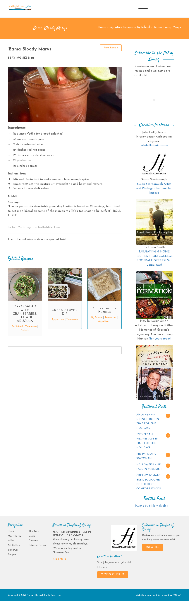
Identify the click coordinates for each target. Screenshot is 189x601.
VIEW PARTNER (112, 574)
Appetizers (58, 319)
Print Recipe (111, 47)
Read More (59, 559)
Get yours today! (160, 338)
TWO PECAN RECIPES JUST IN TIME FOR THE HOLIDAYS (147, 441)
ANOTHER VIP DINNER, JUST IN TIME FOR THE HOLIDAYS (147, 421)
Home (102, 27)
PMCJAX (177, 595)
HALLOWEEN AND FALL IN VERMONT (149, 467)
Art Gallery (14, 545)
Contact (33, 540)
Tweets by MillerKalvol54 (151, 506)
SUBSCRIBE (152, 547)
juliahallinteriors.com (154, 145)
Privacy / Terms (37, 545)
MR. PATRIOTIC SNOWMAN (146, 456)
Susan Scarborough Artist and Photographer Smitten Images (154, 188)
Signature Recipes (121, 27)
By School (143, 27)
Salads (25, 330)
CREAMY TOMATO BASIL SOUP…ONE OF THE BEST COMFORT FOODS (148, 482)
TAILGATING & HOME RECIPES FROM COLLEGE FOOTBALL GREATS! (154, 256)
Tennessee (31, 326)
